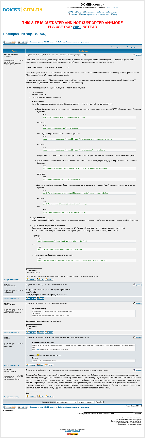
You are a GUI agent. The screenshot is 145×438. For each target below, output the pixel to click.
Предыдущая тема (118, 47)
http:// (38, 349)
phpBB (68, 429)
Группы (101, 12)
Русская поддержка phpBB (72, 431)
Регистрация (111, 12)
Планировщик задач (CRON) (24, 34)
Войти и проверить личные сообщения (94, 14)
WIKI (77, 27)
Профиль (73, 14)
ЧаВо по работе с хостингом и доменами (73, 42)
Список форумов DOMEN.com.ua (42, 42)
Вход (114, 14)
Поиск (78, 12)
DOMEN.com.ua (112, 7)
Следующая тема (133, 47)
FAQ (70, 12)
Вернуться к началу (11, 280)
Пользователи (89, 12)
